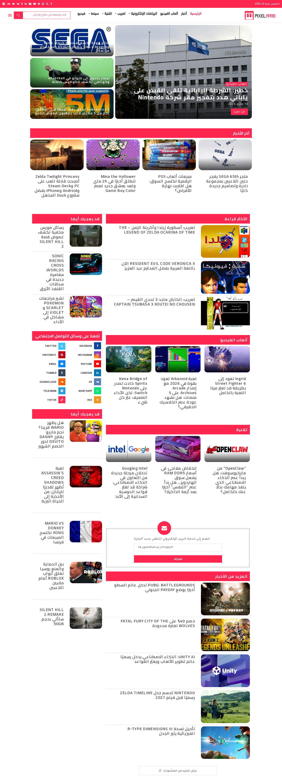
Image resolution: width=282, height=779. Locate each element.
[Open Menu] (10, 15)
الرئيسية (195, 13)
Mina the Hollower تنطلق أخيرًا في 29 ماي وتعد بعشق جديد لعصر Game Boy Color (114, 183)
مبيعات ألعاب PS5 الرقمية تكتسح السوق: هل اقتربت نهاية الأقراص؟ (170, 183)
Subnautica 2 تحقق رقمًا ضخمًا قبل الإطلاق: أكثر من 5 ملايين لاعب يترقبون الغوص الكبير (72, 111)
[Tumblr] (22, 4)
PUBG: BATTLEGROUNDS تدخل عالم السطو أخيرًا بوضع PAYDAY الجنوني (154, 587)
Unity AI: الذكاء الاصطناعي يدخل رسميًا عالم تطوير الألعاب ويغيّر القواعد (157, 659)
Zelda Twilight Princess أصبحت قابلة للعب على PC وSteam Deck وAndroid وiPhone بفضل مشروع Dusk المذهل (57, 186)
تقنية (108, 13)
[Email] (30, 4)
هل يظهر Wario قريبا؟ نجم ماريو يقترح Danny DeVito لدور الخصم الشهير (51, 434)
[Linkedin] (26, 4)
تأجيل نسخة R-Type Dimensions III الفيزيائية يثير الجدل (161, 731)
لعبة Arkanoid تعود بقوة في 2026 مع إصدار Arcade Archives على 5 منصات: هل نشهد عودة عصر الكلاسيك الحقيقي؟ (178, 392)
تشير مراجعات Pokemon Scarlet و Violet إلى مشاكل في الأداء (51, 310)
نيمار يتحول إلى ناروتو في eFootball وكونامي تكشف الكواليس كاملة (79, 80)
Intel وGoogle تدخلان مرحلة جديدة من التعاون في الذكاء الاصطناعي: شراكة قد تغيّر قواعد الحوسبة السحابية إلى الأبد (129, 482)
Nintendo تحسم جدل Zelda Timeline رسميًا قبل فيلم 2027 (157, 695)
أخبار (184, 13)
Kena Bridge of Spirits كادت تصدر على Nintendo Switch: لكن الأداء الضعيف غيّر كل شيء (130, 390)
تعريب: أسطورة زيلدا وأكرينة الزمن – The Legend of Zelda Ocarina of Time (157, 230)
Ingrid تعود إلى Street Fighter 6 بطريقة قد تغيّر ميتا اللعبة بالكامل (228, 385)
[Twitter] (47, 4)
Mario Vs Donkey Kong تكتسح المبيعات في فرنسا (52, 532)
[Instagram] (43, 4)
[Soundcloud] (8, 4)
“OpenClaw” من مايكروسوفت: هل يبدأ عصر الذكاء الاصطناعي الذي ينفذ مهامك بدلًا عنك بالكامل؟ (229, 480)
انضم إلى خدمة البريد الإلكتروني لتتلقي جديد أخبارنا (172, 539)
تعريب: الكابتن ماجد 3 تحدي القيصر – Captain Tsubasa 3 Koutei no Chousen (154, 302)
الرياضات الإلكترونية (144, 13)
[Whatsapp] (85, 390)
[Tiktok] (49, 399)
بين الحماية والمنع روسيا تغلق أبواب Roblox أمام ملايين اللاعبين (51, 575)
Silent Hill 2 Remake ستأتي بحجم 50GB (52, 616)
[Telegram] (3, 4)
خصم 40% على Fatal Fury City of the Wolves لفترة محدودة (158, 623)
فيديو (81, 13)
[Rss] (85, 399)
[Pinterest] (39, 4)
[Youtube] (34, 4)
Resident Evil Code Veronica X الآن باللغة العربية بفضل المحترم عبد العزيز (158, 266)
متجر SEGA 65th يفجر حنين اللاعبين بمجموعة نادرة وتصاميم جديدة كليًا (227, 183)
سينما (95, 13)
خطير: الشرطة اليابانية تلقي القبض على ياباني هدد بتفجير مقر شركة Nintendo (191, 94)
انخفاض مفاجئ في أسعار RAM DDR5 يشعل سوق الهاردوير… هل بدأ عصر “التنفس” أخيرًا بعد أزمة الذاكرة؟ (179, 480)
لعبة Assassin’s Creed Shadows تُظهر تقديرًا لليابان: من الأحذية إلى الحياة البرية (52, 485)
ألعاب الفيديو (169, 13)
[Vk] (18, 4)
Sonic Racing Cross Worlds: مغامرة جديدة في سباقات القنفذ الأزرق (52, 272)
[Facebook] (51, 4)
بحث (18, 15)
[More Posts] (178, 770)
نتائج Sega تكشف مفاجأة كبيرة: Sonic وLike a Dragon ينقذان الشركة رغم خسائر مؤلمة (75, 46)
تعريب (121, 13)
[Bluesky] (13, 4)
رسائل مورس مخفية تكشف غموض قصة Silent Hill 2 (51, 237)
